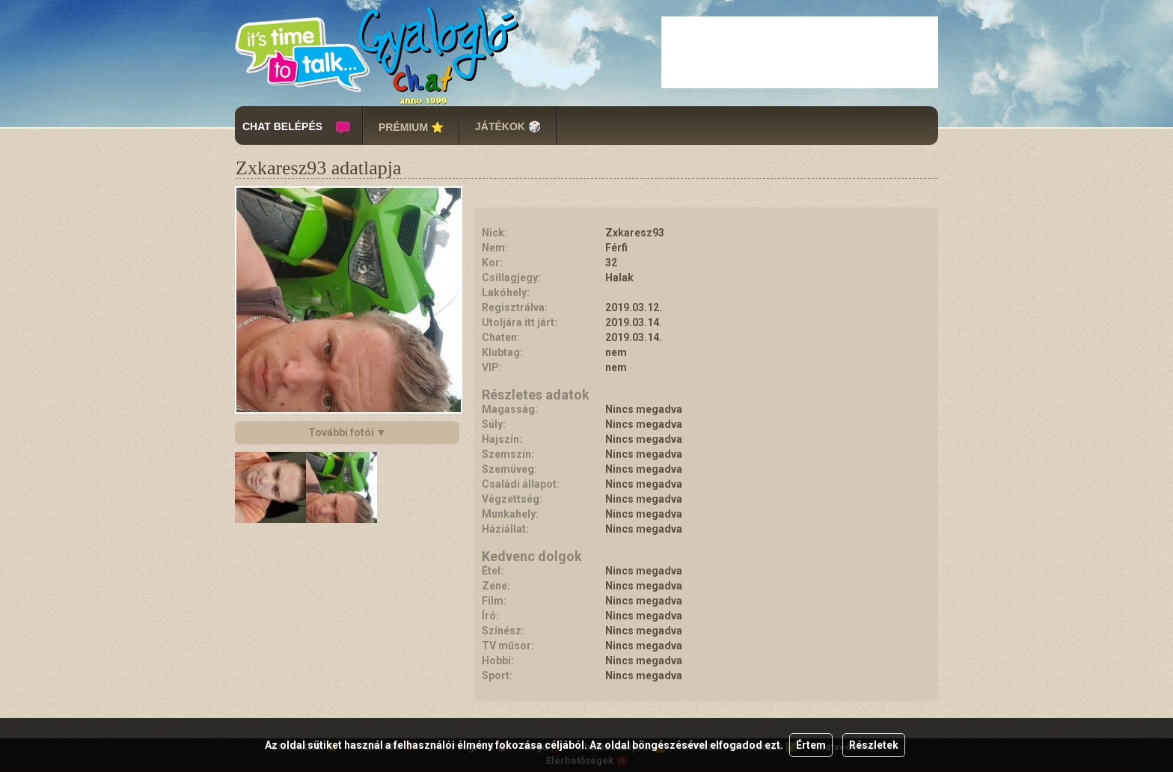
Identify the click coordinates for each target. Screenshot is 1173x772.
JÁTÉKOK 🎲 (508, 126)
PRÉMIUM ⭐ (411, 127)
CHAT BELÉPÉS (282, 126)
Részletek (873, 745)
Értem (811, 745)
